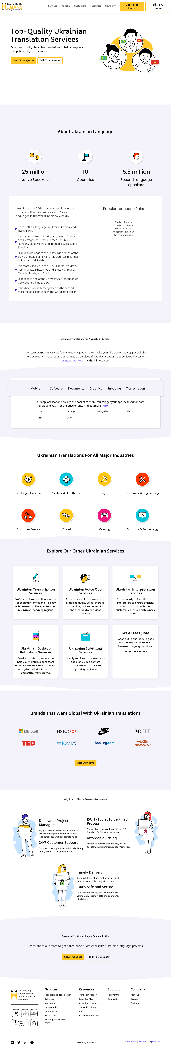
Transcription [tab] (135, 388)
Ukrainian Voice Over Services (85, 591)
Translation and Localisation (58, 995)
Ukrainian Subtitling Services (85, 650)
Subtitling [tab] (114, 388)
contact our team (74, 360)
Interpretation (51, 1007)
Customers (136, 1003)
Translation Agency (88, 995)
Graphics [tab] (96, 388)
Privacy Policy (144, 1041)
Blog (81, 1011)
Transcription (51, 1011)
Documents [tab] (76, 388)
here (105, 406)
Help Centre (113, 995)
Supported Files (86, 999)
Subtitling (49, 999)
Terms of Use (130, 1041)
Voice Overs (50, 1015)
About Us (135, 995)
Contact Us (113, 999)
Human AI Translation (89, 1015)
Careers (134, 999)
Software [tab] (56, 388)
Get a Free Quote (135, 651)
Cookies (156, 1041)
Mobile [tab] (35, 388)
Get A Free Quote (135, 633)
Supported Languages (89, 1003)
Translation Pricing (87, 1007)
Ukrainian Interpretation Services (135, 591)
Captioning (50, 1003)
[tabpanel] (85, 411)
